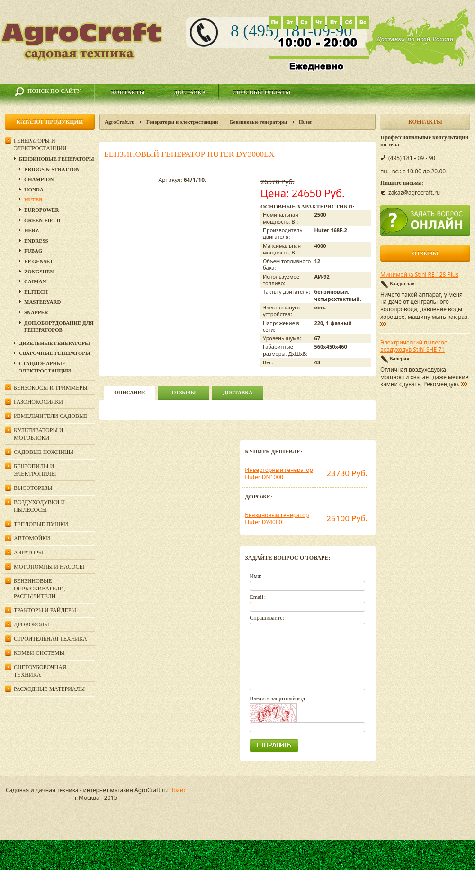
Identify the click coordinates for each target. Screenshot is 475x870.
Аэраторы (28, 552)
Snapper (36, 312)
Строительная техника (50, 638)
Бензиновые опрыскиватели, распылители (39, 588)
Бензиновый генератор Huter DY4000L (277, 518)
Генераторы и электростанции (182, 122)
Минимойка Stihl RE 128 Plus (419, 275)
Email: (257, 597)
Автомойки (32, 538)
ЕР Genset (38, 261)
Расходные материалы (49, 689)
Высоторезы (33, 488)
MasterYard (42, 302)
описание (129, 392)
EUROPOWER (41, 210)
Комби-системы (39, 653)
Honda (34, 189)
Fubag (33, 251)
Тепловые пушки (41, 524)
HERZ (31, 230)
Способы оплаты (261, 92)
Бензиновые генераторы (258, 122)
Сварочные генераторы (54, 353)
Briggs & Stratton (52, 169)
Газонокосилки (38, 402)
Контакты (128, 92)
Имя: (255, 576)
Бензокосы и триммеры (51, 387)
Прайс (177, 790)
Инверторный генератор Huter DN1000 (279, 473)
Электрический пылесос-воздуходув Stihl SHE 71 (414, 346)
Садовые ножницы (43, 452)
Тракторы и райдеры (45, 610)
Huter (305, 122)
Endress (36, 241)
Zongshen (39, 271)
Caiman (35, 281)
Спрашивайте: (267, 618)
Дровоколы (31, 624)
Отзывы (184, 392)
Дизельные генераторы (54, 343)
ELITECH (36, 292)
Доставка (190, 92)
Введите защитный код (277, 698)
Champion (39, 179)
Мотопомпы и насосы (49, 566)
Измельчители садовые (51, 416)
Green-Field (42, 220)
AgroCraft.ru (119, 122)
